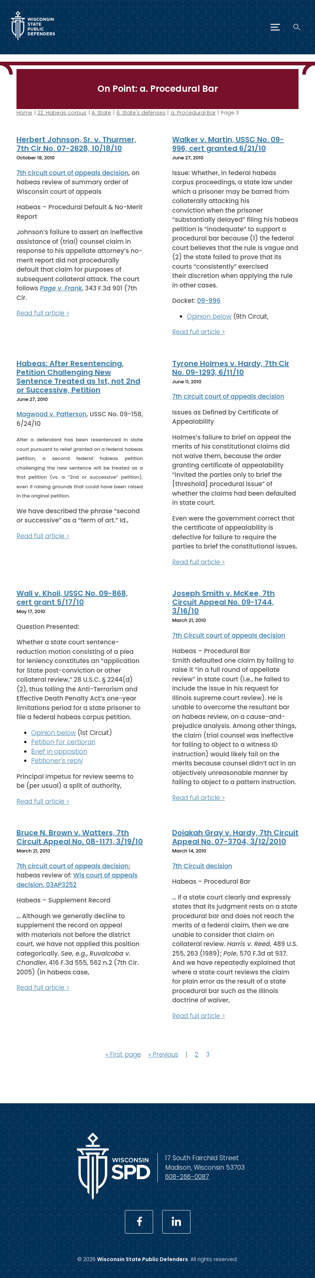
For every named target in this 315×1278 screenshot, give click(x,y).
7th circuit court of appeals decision (72, 172)
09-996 (208, 300)
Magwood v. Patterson (51, 414)
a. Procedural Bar (193, 112)
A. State (101, 112)
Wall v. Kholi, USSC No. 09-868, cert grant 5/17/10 (72, 597)
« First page (123, 1054)
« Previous (163, 1054)
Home (24, 112)
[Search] (297, 27)
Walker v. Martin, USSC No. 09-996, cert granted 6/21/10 (228, 143)
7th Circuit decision (202, 865)
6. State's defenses (141, 112)
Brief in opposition (59, 751)
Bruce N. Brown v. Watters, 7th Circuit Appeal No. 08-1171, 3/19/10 (79, 837)
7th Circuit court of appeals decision (228, 635)
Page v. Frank (61, 288)
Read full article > (42, 313)
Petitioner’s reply (57, 760)
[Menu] (275, 27)
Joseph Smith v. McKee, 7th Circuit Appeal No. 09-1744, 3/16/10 (223, 602)
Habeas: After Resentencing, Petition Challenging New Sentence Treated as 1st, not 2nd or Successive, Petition (78, 376)
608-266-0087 (187, 1176)
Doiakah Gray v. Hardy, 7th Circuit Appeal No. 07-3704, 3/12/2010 (235, 837)
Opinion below (209, 316)
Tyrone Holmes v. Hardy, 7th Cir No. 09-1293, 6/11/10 (230, 367)
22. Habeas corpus (61, 112)
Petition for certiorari (63, 742)
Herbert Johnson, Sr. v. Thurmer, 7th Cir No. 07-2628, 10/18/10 (76, 143)
